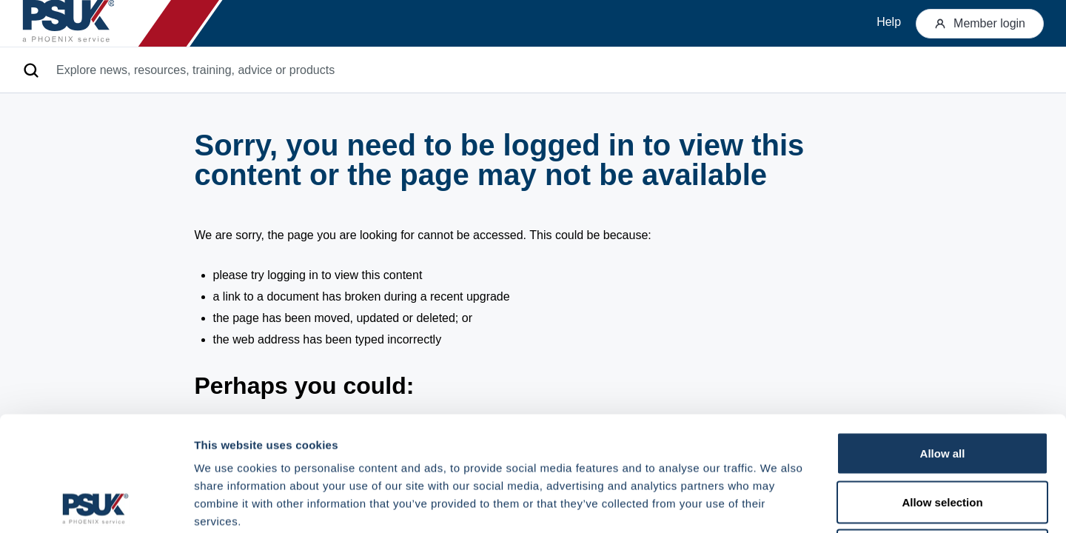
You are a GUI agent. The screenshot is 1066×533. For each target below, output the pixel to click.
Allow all (942, 338)
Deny (942, 435)
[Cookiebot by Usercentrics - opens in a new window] (96, 504)
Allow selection (942, 387)
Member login (979, 23)
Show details (776, 503)
